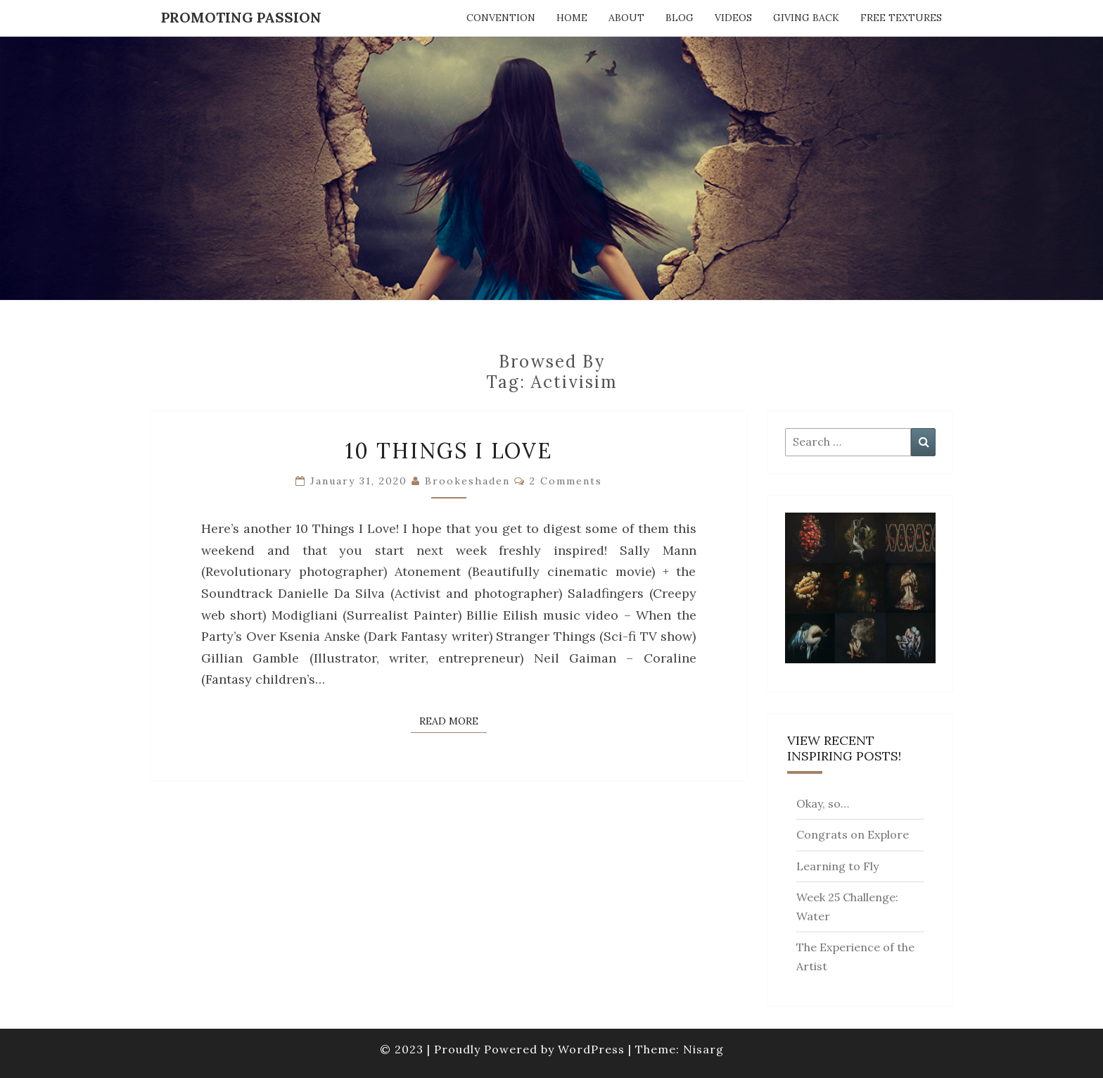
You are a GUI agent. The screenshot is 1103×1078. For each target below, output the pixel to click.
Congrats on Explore (852, 834)
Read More (453, 720)
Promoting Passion (241, 17)
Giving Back (806, 17)
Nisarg (703, 1049)
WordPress (591, 1049)
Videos (733, 17)
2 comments (566, 481)
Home (571, 17)
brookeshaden (467, 481)
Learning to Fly (837, 866)
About (626, 17)
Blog (679, 17)
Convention (500, 17)
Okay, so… (822, 803)
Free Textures (901, 17)
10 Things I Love (448, 450)
